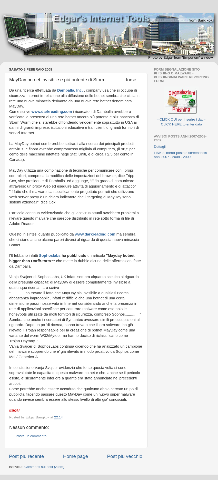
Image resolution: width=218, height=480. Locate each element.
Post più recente (26, 456)
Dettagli (160, 147)
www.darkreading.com (52, 112)
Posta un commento (31, 436)
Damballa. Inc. (70, 90)
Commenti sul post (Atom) (44, 467)
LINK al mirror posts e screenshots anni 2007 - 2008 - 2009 (180, 155)
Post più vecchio (124, 456)
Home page (75, 456)
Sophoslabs (50, 255)
